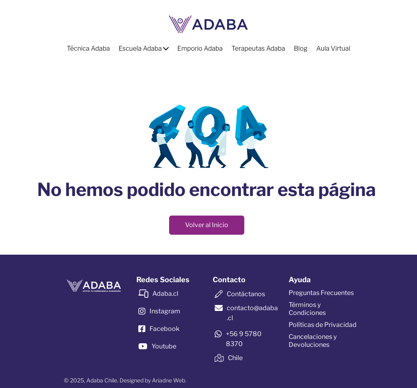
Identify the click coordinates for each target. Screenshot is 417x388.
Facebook (165, 329)
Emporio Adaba (200, 48)
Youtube (164, 346)
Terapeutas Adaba (258, 48)
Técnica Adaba (88, 48)
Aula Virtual (333, 48)
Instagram (165, 311)
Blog (300, 48)
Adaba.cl (165, 293)
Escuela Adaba (144, 48)
